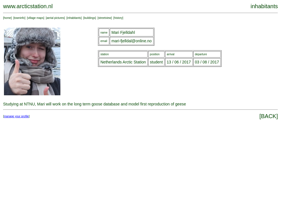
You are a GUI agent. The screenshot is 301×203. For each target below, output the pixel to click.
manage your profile (16, 116)
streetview (104, 17)
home (7, 17)
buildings (89, 17)
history (118, 17)
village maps (35, 17)
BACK (268, 116)
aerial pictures (55, 17)
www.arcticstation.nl (28, 6)
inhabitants (74, 17)
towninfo (19, 17)
